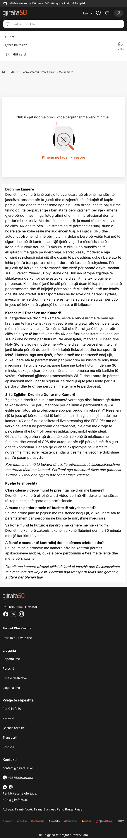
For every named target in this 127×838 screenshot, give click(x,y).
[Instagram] (21, 614)
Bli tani (24, 475)
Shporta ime (11, 659)
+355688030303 (18, 777)
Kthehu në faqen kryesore (63, 157)
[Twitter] (13, 614)
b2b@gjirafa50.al (15, 800)
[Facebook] (6, 614)
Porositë (8, 668)
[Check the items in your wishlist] (98, 13)
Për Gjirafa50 (12, 708)
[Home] (3, 72)
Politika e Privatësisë (17, 638)
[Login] (119, 13)
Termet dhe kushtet (18, 628)
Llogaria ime (11, 687)
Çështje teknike (14, 728)
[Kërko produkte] (67, 24)
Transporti (10, 737)
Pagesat (8, 718)
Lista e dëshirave (15, 678)
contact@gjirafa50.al (18, 768)
